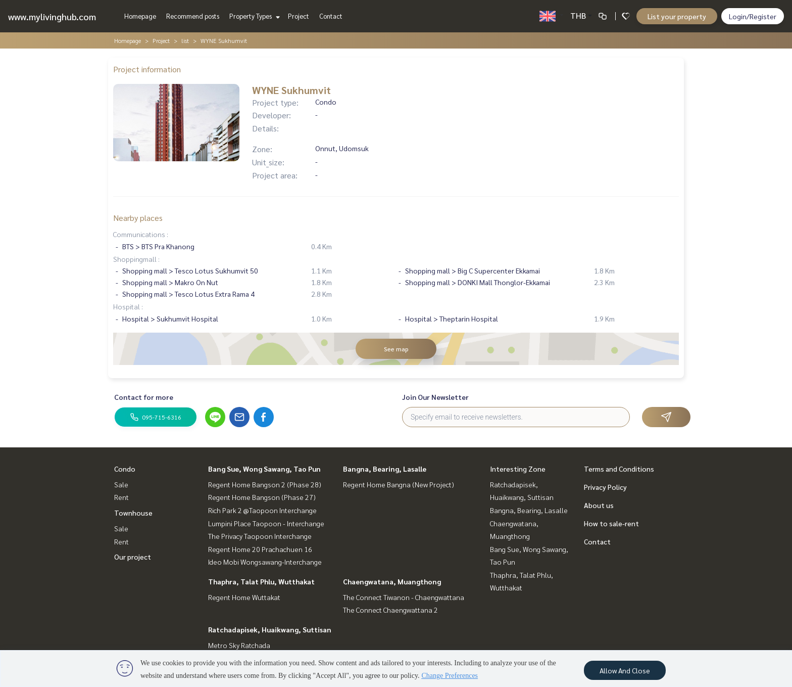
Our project (132, 556)
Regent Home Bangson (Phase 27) (262, 496)
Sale (121, 484)
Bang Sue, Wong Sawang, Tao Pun (264, 468)
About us (599, 505)
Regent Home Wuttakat (244, 597)
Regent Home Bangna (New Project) (398, 484)
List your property (677, 16)
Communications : (140, 234)
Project (298, 16)
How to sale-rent (611, 523)
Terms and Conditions (619, 468)
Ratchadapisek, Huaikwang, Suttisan (269, 629)
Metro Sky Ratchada (239, 645)
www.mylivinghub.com (52, 16)
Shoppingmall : (136, 258)
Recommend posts (192, 16)
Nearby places (138, 217)
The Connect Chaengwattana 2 (390, 609)
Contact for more (143, 396)
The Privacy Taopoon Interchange (260, 535)
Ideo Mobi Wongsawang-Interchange (265, 561)
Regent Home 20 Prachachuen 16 (260, 549)
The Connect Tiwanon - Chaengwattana (403, 597)
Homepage (140, 16)
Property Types (253, 16)
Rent (121, 496)
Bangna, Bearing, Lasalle (384, 468)
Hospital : (128, 306)
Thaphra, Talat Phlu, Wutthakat (261, 581)
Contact (330, 16)
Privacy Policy (605, 486)
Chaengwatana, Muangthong (392, 581)
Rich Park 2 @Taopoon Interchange (262, 510)
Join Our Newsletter (435, 396)
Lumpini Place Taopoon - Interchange (266, 523)
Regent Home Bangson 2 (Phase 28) (264, 484)
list (185, 40)
